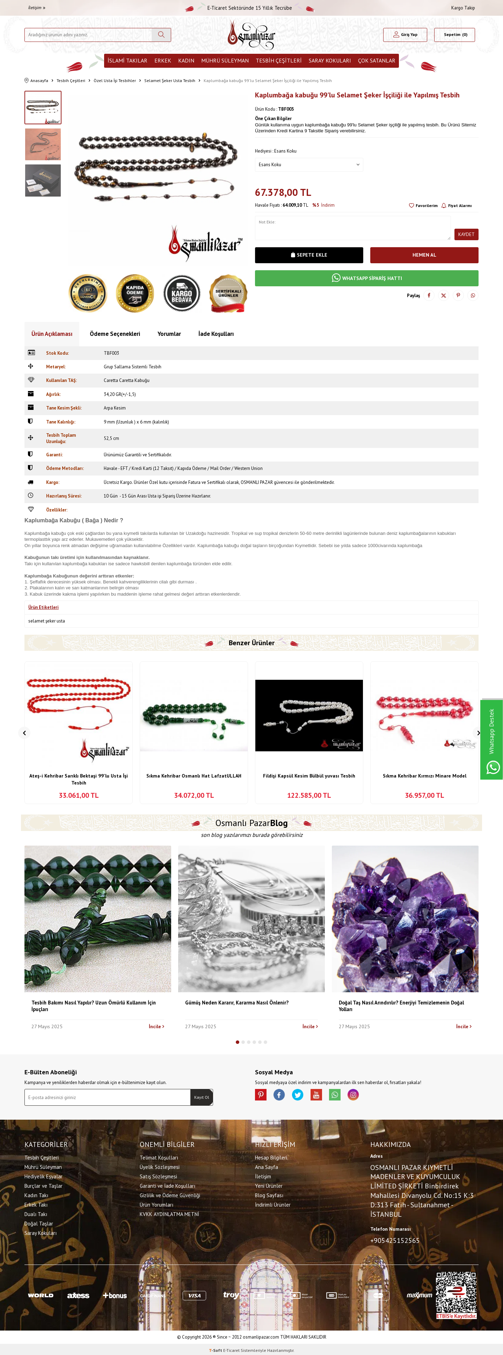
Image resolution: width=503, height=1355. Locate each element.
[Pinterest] (262, 1096)
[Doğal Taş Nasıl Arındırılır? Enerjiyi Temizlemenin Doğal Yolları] (405, 919)
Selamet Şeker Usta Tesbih (169, 80)
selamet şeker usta (46, 621)
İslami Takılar (127, 60)
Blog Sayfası (269, 1194)
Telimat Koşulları (159, 1156)
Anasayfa (36, 81)
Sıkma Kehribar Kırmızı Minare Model (424, 776)
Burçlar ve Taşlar (43, 1184)
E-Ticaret (231, 1348)
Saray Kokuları (330, 60)
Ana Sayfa (266, 1166)
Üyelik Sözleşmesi (160, 1166)
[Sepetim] (454, 35)
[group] (158, 180)
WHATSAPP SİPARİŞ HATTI (367, 278)
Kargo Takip (463, 8)
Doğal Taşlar (38, 1222)
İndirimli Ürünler (273, 1203)
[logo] (251, 34)
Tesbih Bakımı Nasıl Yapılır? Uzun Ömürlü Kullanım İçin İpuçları (93, 1005)
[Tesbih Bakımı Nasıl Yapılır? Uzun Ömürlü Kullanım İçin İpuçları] (97, 919)
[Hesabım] (405, 35)
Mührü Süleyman (225, 60)
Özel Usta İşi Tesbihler (115, 80)
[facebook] (283, 1096)
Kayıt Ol (201, 1097)
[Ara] (161, 35)
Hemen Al (424, 255)
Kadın (186, 60)
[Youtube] (325, 1096)
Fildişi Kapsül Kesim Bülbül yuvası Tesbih (309, 776)
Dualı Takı (35, 1213)
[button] (24, 733)
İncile (156, 1026)
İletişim (36, 7)
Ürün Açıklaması (51, 334)
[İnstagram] (367, 1096)
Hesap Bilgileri (271, 1156)
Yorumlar (169, 334)
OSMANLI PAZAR (257, 482)
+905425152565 (395, 1239)
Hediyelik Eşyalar (43, 1175)
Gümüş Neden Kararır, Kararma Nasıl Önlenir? (237, 1002)
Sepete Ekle (309, 255)
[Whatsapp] (346, 1096)
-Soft (216, 1348)
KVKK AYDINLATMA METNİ (169, 1213)
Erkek (162, 60)
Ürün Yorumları (156, 1203)
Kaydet (466, 234)
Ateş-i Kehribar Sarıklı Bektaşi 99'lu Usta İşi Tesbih (78, 779)
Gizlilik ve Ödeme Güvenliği (170, 1194)
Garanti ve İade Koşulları (167, 1184)
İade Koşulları (216, 334)
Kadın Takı (36, 1194)
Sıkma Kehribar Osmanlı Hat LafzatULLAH (193, 776)
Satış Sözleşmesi (158, 1175)
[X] (304, 1096)
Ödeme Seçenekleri (115, 334)
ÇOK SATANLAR (376, 60)
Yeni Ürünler (269, 1184)
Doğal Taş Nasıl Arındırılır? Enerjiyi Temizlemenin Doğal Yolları (401, 1005)
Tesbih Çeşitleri (279, 60)
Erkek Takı (36, 1203)
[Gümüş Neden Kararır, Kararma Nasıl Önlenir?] (251, 919)
